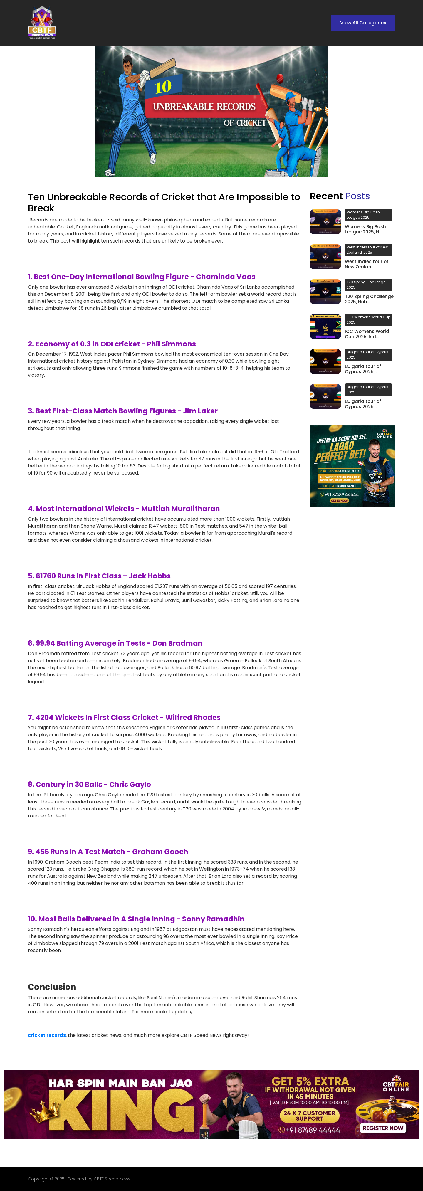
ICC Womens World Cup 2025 (368, 319)
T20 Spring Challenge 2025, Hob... (369, 299)
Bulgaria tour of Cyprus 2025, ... (363, 369)
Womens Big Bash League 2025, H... (365, 229)
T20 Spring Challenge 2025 (366, 285)
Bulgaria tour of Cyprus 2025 (367, 354)
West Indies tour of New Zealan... (366, 264)
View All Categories (363, 22)
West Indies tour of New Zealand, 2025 (367, 250)
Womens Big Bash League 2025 (363, 215)
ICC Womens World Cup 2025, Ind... (367, 334)
